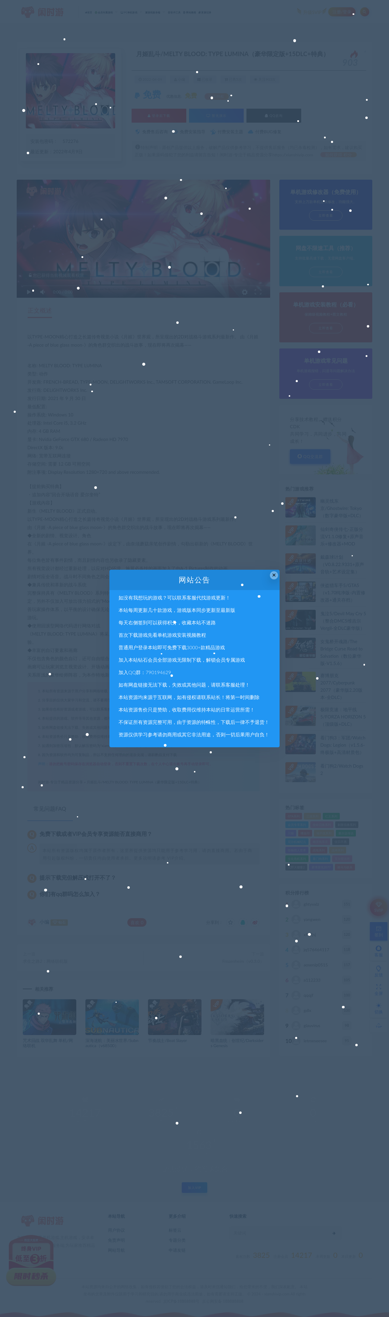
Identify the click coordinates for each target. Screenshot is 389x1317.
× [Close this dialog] (274, 575)
